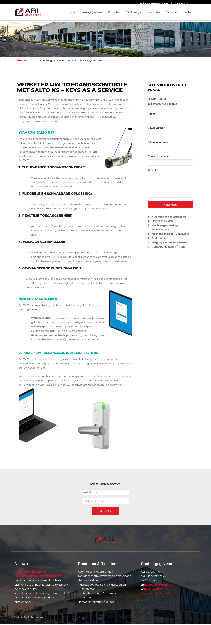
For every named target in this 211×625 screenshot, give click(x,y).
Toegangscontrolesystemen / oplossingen (104, 576)
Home (72, 12)
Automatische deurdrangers (95, 572)
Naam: (152, 113)
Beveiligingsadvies (92, 12)
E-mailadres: (156, 127)
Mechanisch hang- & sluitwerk (97, 593)
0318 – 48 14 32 (181, 3)
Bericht (152, 169)
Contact (188, 12)
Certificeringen (134, 12)
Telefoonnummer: (158, 141)
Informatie (154, 12)
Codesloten (85, 597)
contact (120, 376)
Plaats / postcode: (158, 155)
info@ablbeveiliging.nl (155, 3)
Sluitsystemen (86, 589)
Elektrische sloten (88, 580)
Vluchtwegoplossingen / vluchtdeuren (102, 585)
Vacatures (171, 12)
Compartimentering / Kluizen (96, 602)
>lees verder (22, 606)
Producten (114, 12)
